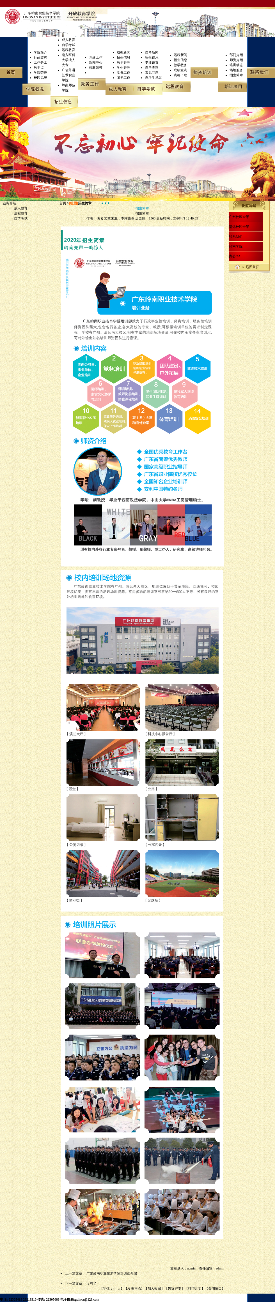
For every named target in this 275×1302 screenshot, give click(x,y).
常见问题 (152, 73)
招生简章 (236, 75)
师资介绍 (236, 60)
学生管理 (123, 68)
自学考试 (68, 45)
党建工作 (95, 57)
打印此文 (194, 1289)
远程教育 (68, 50)
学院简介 (40, 52)
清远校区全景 (239, 227)
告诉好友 (174, 1289)
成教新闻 (123, 52)
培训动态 (236, 65)
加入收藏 (154, 1289)
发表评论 (134, 1289)
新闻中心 (95, 62)
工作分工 (40, 62)
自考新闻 (152, 52)
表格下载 (180, 75)
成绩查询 (180, 70)
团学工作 (123, 78)
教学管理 (123, 62)
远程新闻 (180, 55)
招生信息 (123, 57)
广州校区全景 (239, 217)
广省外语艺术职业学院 (68, 75)
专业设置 (152, 62)
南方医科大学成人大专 (68, 60)
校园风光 (40, 78)
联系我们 (235, 237)
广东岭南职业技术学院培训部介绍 (111, 1273)
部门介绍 (236, 55)
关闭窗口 (215, 1289)
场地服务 (236, 70)
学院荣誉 (40, 73)
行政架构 (40, 57)
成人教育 (68, 40)
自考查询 (152, 68)
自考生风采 (153, 78)
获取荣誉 (95, 68)
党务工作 (123, 73)
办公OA (234, 256)
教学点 (39, 68)
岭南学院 (235, 246)
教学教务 (180, 65)
